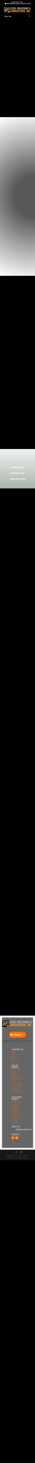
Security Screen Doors (17, 1117)
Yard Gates (15, 1077)
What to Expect (14, 1058)
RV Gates (14, 1075)
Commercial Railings (16, 1103)
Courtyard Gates (15, 1071)
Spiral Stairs (16, 1084)
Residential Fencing (16, 1087)
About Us (15, 1055)
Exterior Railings (14, 1107)
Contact (15, 1061)
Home (13, 1052)
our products (16, 1034)
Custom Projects (15, 1121)
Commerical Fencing (16, 1092)
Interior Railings (14, 1112)
